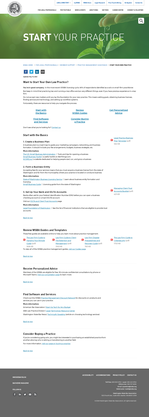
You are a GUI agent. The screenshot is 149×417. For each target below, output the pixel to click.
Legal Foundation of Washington (36, 208)
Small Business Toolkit (32, 157)
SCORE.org (27, 159)
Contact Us (138, 3)
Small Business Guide (32, 184)
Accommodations (103, 375)
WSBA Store (87, 3)
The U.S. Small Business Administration (39, 154)
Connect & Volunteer (135, 10)
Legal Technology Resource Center (60, 311)
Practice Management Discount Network (58, 298)
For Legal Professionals (47, 10)
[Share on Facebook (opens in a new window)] (25, 71)
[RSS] (35, 394)
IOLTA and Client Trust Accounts (43, 201)
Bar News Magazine (21, 383)
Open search (141, 21)
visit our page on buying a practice (56, 344)
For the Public (65, 10)
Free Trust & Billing (114, 3)
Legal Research (100, 3)
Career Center (117, 10)
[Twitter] (25, 394)
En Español (128, 3)
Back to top (28, 218)
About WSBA (93, 10)
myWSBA (77, 3)
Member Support (67, 65)
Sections (105, 10)
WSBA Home (28, 65)
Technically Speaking (56, 314)
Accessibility (88, 375)
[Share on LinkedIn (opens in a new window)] (37, 71)
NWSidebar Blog (19, 377)
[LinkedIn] (20, 394)
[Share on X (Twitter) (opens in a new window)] (31, 71)
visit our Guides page (77, 249)
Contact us (56, 127)
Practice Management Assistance (92, 65)
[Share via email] (42, 71)
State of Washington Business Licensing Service (42, 179)
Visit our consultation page (48, 275)
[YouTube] (30, 394)
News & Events (80, 10)
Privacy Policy (119, 375)
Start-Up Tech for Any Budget (58, 307)
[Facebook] (15, 394)
